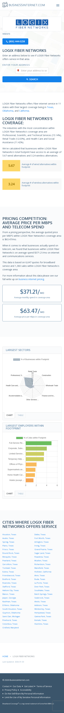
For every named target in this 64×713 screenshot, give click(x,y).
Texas (50, 107)
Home (5, 656)
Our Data (17, 686)
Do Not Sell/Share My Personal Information (24, 693)
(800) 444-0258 (17, 41)
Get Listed (28, 686)
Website (6, 34)
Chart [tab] (9, 415)
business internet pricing (31, 279)
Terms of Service (44, 686)
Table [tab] (20, 415)
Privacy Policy (11, 690)
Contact (6, 686)
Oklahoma (7, 110)
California (24, 110)
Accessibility (25, 690)
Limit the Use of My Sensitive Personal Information (28, 697)
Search (33, 79)
